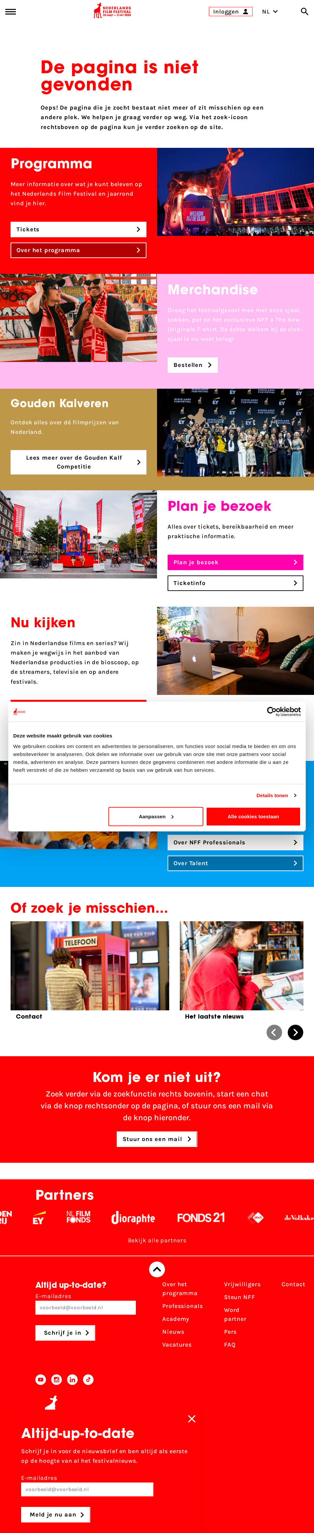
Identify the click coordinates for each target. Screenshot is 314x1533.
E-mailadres (85, 1303)
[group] (90, 973)
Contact (293, 1284)
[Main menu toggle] (10, 12)
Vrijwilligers (242, 1284)
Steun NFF (239, 1297)
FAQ (230, 1344)
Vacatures (177, 1344)
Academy (175, 1318)
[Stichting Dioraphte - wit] (175, 1217)
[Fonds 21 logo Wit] (243, 1217)
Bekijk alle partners (157, 1240)
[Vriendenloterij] (34, 1217)
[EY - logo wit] (81, 1217)
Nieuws (173, 1331)
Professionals (182, 1306)
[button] (274, 1032)
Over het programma (180, 1289)
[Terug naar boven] (157, 1269)
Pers (230, 1331)
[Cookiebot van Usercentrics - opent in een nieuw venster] (272, 712)
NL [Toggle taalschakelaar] (270, 11)
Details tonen (272, 795)
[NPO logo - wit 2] (298, 1217)
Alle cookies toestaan (253, 816)
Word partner (235, 1314)
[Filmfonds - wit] (121, 1217)
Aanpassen (156, 816)
